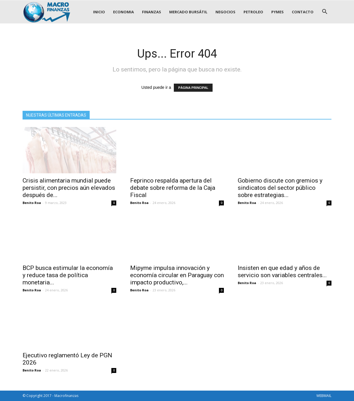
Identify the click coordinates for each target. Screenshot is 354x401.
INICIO (99, 11)
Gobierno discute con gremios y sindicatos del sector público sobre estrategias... (280, 187)
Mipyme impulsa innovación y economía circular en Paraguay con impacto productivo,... (177, 275)
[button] (324, 12)
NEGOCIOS (225, 11)
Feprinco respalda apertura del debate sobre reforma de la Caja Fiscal (172, 187)
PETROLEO (253, 11)
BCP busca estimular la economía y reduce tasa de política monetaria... (68, 275)
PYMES (277, 11)
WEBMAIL (323, 395)
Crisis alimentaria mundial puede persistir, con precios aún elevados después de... (69, 187)
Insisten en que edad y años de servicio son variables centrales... (282, 271)
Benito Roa (32, 202)
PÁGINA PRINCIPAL (193, 87)
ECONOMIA (123, 11)
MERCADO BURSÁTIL (188, 11)
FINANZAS (151, 11)
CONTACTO (303, 11)
